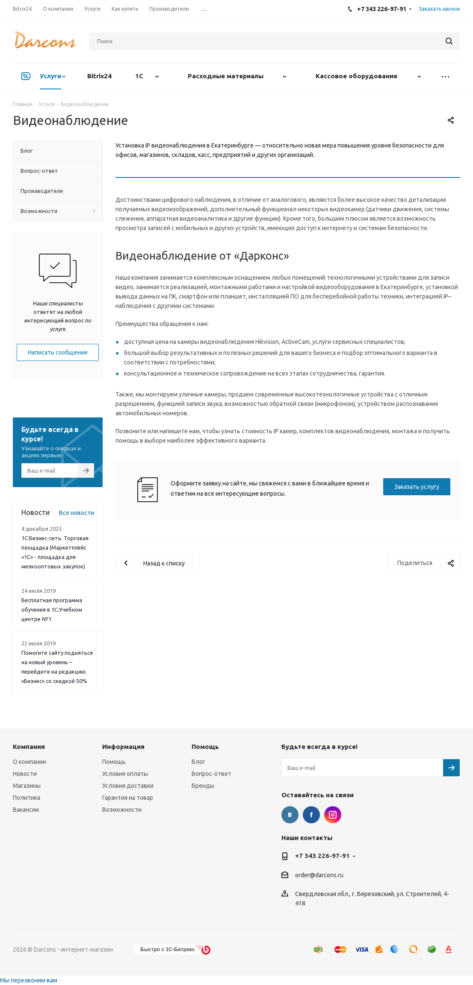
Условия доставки (128, 785)
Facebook (311, 814)
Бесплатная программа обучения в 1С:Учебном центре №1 (51, 609)
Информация (123, 746)
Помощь (114, 761)
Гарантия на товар (127, 797)
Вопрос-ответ (211, 773)
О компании (29, 761)
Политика (26, 797)
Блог (198, 761)
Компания (29, 746)
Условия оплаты (125, 773)
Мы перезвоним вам (28, 980)
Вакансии (26, 809)
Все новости (76, 512)
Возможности (122, 809)
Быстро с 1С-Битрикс (167, 949)
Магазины (27, 785)
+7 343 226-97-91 (322, 855)
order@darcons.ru (319, 875)
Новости (25, 773)
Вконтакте (290, 814)
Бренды (203, 785)
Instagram (332, 814)
